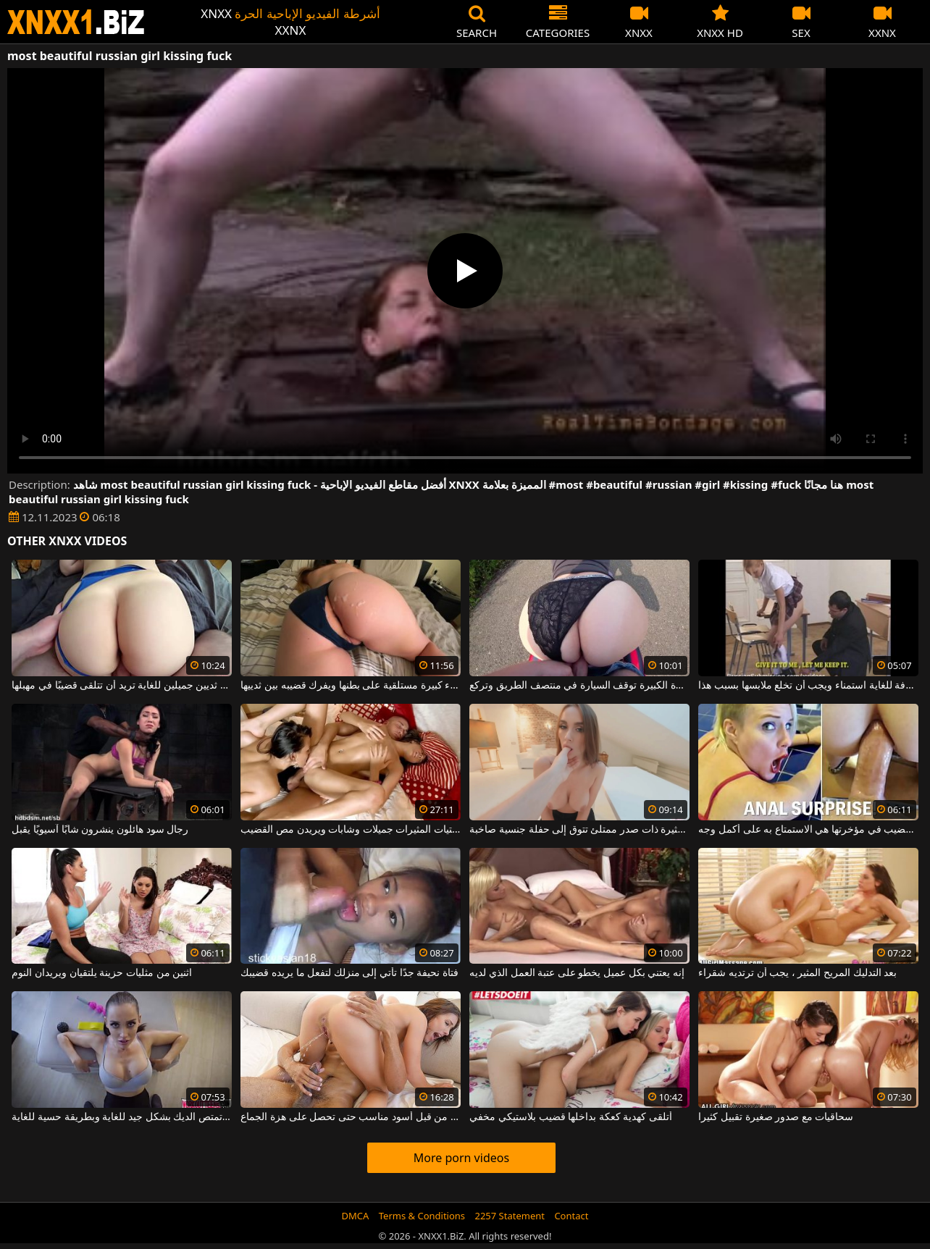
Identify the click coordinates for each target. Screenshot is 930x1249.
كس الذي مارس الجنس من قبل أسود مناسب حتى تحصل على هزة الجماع (350, 1117)
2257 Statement (509, 1215)
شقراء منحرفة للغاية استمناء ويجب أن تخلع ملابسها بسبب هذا (808, 685)
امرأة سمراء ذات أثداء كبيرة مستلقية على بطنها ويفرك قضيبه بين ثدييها (350, 685)
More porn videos (461, 1158)
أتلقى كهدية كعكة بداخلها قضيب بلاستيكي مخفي (570, 1117)
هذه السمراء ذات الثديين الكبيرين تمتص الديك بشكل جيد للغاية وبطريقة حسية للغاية (121, 1117)
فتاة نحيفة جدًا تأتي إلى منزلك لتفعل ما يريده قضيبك (349, 973)
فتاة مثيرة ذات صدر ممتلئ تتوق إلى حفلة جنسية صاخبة (579, 830)
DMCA (355, 1215)
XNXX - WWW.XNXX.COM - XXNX (76, 22)
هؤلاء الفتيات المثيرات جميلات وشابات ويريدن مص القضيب (350, 830)
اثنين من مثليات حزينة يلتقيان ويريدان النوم (102, 973)
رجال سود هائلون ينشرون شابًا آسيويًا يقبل (100, 830)
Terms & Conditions (422, 1215)
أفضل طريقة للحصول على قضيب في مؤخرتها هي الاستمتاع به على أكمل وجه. (808, 830)
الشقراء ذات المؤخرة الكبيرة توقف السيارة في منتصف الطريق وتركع (579, 685)
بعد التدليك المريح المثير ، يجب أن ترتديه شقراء (797, 973)
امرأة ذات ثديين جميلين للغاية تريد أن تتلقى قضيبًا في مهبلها (121, 685)
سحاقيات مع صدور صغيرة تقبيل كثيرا (775, 1117)
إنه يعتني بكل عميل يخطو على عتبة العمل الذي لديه (576, 973)
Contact (571, 1215)
